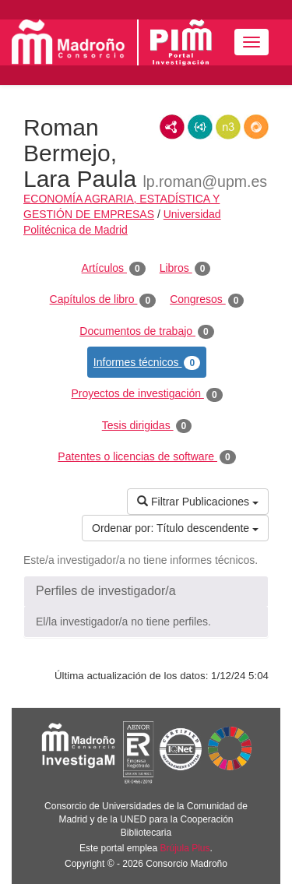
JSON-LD (200, 126)
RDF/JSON (256, 126)
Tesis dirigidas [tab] (147, 426)
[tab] (146, 591)
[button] (146, 591)
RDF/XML (172, 126)
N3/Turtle (228, 126)
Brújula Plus (185, 848)
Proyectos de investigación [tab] (146, 394)
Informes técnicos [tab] (146, 363)
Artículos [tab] (114, 269)
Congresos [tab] (207, 300)
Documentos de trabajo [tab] (146, 332)
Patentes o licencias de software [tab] (146, 457)
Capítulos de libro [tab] (103, 300)
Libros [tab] (185, 269)
